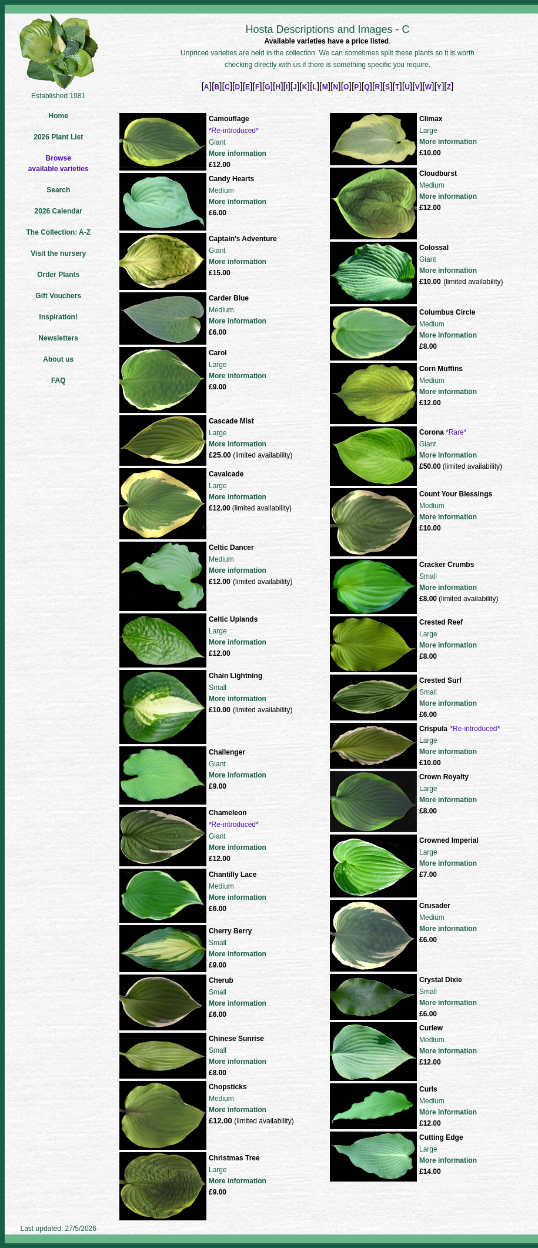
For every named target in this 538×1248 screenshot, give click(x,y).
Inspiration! (58, 317)
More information (237, 153)
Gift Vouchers (58, 296)
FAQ (58, 380)
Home (58, 116)
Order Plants (58, 275)
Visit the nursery (58, 253)
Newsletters (58, 338)
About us (58, 359)
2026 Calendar (58, 211)
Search (58, 190)
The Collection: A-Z (58, 232)
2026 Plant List (58, 137)
